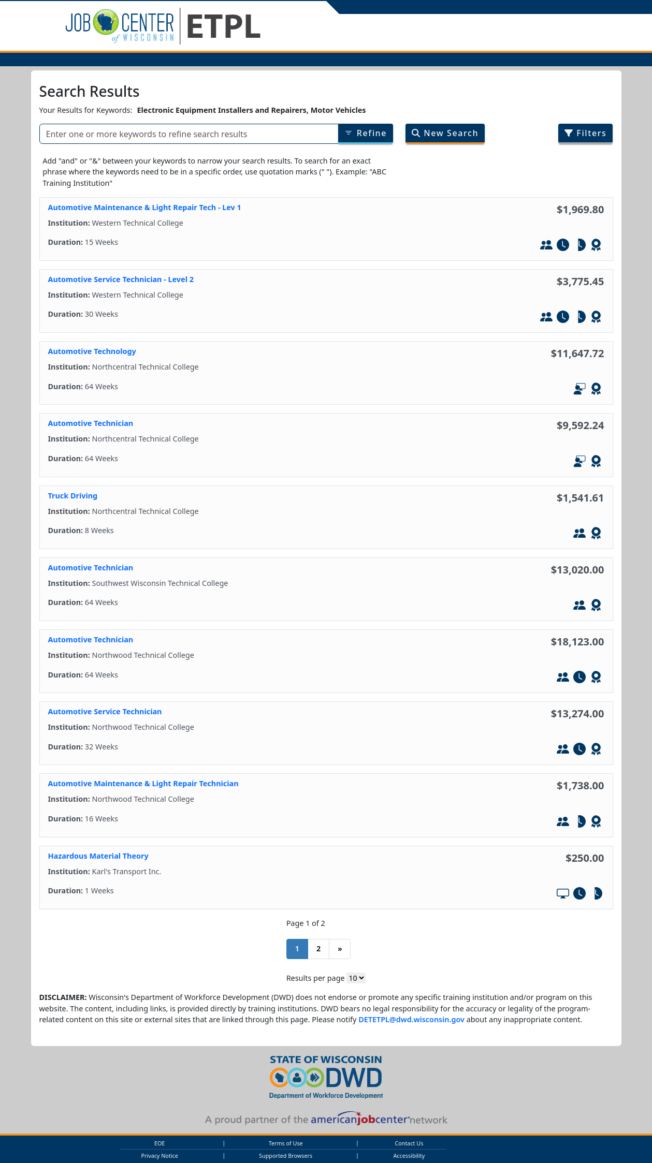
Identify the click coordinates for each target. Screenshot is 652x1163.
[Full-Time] (563, 246)
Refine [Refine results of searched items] (365, 133)
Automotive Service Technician (105, 711)
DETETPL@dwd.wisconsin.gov (411, 1019)
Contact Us (409, 1143)
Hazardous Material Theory (98, 856)
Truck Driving (73, 495)
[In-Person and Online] (579, 390)
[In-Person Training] (546, 246)
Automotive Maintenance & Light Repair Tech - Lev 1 (144, 207)
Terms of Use (286, 1143)
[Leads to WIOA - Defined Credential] (596, 246)
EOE (159, 1143)
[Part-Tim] (579, 246)
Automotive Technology (92, 351)
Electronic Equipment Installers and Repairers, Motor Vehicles (251, 110)
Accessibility (409, 1155)
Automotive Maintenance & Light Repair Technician (143, 783)
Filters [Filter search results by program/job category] (585, 133)
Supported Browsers (285, 1155)
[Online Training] (563, 895)
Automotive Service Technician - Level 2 (121, 279)
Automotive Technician (91, 423)
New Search (445, 133)
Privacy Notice (159, 1155)
